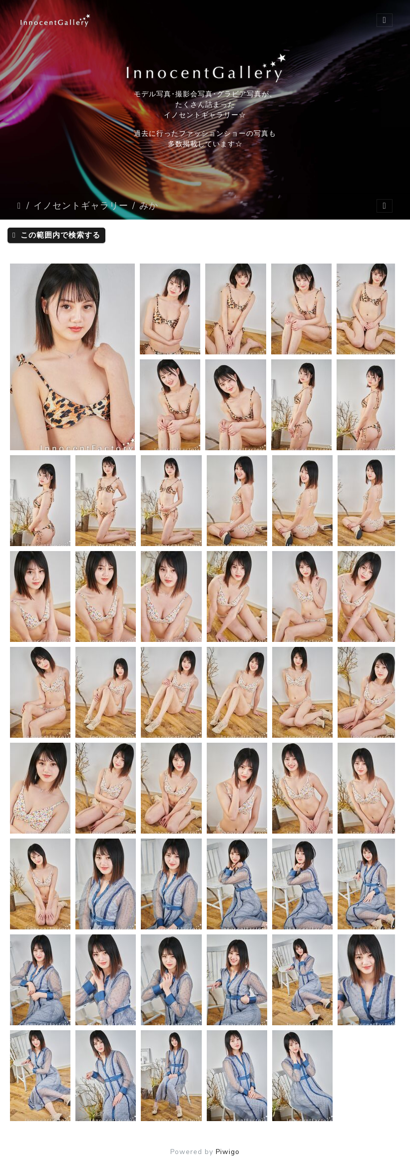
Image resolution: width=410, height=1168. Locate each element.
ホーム (19, 205)
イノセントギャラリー (80, 206)
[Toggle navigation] (385, 20)
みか (148, 206)
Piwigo (228, 1152)
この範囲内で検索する (56, 235)
